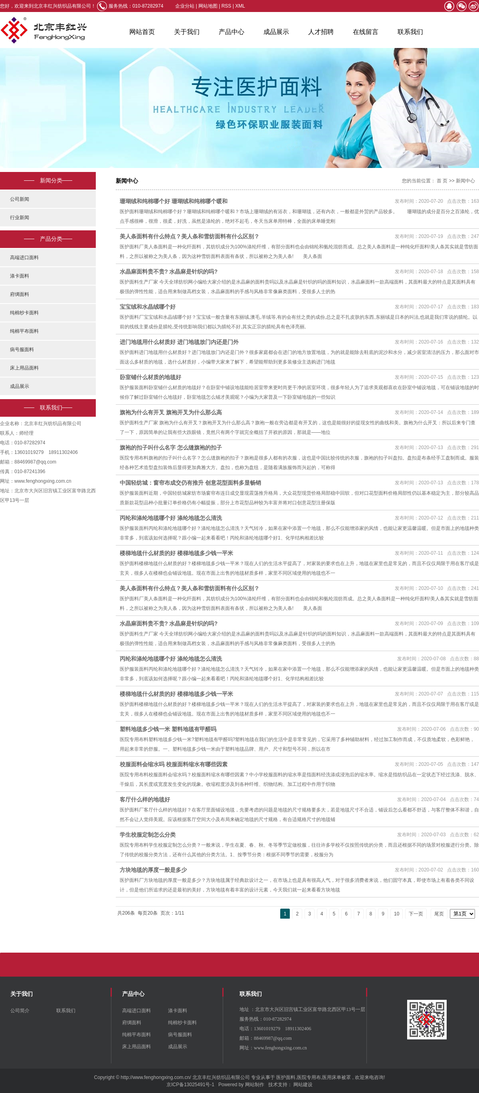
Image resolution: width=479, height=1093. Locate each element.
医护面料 (285, 1077)
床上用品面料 (24, 368)
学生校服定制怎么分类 (148, 834)
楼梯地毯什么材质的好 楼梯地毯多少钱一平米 (176, 553)
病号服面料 (22, 349)
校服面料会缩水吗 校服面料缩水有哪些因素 (174, 764)
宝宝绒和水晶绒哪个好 (148, 307)
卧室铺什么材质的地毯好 (150, 377)
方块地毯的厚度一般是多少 (153, 870)
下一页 (416, 914)
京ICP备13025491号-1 (190, 1084)
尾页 (439, 914)
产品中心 (231, 31)
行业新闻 (19, 217)
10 (396, 914)
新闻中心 (465, 181)
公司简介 (20, 1010)
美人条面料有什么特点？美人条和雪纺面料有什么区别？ (189, 236)
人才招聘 (321, 31)
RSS (227, 6)
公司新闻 (19, 199)
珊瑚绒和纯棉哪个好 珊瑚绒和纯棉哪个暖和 (174, 201)
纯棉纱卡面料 (24, 313)
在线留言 (365, 31)
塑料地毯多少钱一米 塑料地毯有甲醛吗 (168, 729)
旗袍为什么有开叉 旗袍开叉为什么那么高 (171, 412)
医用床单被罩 (336, 1077)
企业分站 (184, 6)
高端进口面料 (24, 257)
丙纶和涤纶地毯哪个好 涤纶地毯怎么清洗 (171, 518)
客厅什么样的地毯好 (145, 799)
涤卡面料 (19, 276)
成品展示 (276, 31)
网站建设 (303, 1084)
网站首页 (142, 31)
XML (240, 6)
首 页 (442, 181)
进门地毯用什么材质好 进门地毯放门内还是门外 (179, 342)
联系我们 (410, 31)
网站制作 (254, 1084)
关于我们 (187, 31)
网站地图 (208, 6)
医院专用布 (309, 1077)
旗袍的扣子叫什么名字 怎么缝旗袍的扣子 (171, 447)
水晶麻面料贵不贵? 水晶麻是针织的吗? (169, 271)
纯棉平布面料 (24, 331)
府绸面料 (19, 294)
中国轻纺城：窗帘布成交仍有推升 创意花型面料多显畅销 (190, 483)
